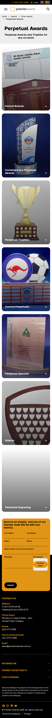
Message (8, 557)
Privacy (27, 714)
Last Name (31, 533)
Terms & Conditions (11, 714)
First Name (8, 533)
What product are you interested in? (19, 549)
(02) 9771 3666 (20, 2)
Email (6, 541)
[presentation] (23, 576)
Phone (29, 541)
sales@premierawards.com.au (16, 646)
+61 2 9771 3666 (9, 638)
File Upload (38, 557)
